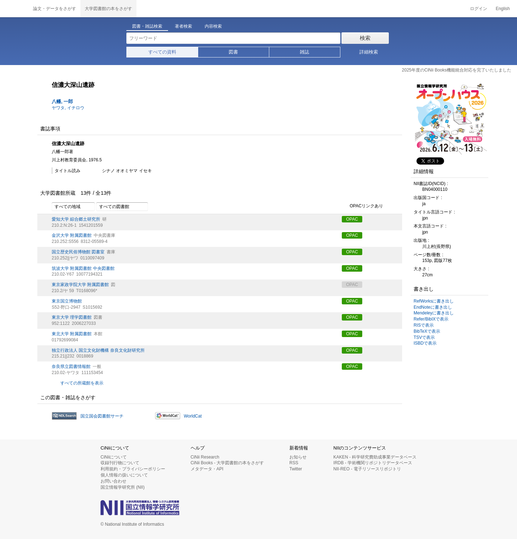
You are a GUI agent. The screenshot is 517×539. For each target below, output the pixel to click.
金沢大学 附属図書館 (72, 235)
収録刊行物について (120, 462)
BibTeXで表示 (427, 331)
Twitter (295, 468)
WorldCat (193, 416)
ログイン (478, 8)
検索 (365, 38)
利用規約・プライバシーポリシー (133, 468)
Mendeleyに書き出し (434, 312)
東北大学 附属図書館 (72, 333)
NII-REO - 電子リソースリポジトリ (367, 468)
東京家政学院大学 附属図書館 (80, 284)
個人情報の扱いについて (124, 475)
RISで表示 (424, 325)
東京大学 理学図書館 (72, 317)
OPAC (352, 219)
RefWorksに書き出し (434, 301)
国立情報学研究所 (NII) (123, 487)
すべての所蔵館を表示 (81, 383)
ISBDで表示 (425, 343)
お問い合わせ (113, 481)
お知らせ (298, 457)
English (503, 8)
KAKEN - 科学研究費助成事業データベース (375, 457)
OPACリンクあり (362, 206)
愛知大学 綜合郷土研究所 (76, 219)
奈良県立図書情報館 (71, 366)
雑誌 (304, 52)
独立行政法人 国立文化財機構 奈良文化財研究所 (98, 350)
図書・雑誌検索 (147, 26)
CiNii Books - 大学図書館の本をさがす (227, 462)
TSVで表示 (424, 337)
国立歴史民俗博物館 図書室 (78, 251)
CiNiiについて (114, 457)
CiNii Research (205, 457)
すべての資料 (162, 52)
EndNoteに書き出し (433, 307)
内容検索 (213, 26)
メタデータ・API (207, 468)
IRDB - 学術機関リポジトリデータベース (373, 462)
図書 (233, 52)
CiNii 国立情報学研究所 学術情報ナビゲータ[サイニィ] (14, 8)
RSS (293, 462)
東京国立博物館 (67, 301)
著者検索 (183, 26)
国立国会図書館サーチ (102, 416)
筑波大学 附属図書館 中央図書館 (83, 268)
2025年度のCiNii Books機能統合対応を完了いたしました (456, 70)
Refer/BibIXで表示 (431, 319)
